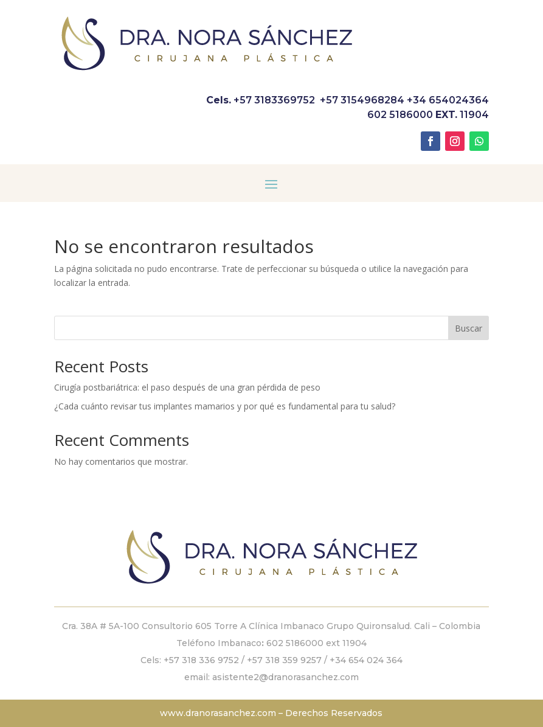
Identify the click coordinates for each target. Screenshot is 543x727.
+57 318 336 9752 (201, 660)
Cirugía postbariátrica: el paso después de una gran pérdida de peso (187, 387)
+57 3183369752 (274, 100)
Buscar (468, 328)
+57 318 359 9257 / (288, 660)
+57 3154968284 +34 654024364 (404, 100)
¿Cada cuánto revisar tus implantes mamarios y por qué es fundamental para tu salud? (224, 406)
